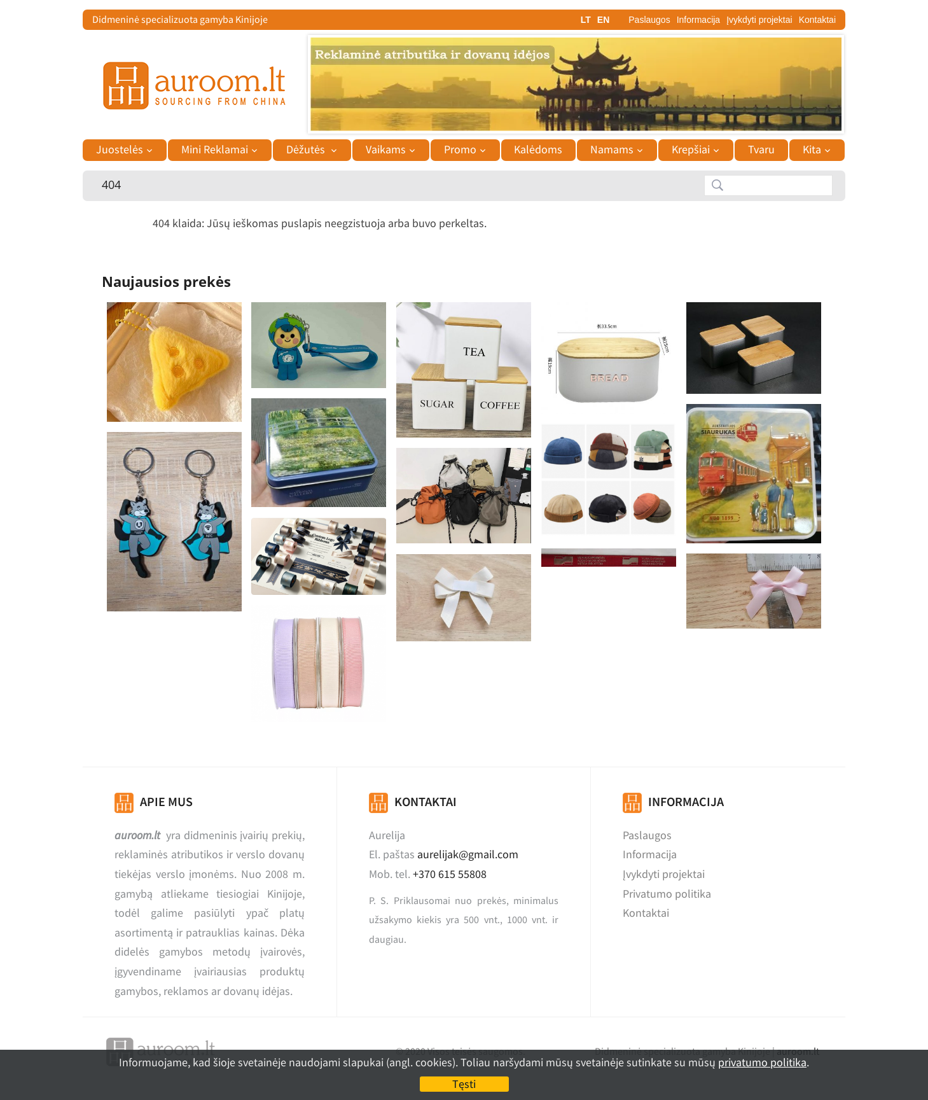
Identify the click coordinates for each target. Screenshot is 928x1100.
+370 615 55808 (450, 874)
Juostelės (119, 150)
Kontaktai (817, 20)
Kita (812, 150)
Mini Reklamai (214, 150)
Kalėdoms (538, 150)
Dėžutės (307, 150)
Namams (612, 150)
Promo (460, 150)
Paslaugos (649, 20)
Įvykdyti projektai (759, 20)
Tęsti (464, 1083)
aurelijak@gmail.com (467, 854)
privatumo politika (762, 1062)
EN (603, 20)
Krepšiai (691, 150)
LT (586, 20)
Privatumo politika (667, 893)
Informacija (698, 20)
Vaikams (386, 150)
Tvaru (761, 150)
